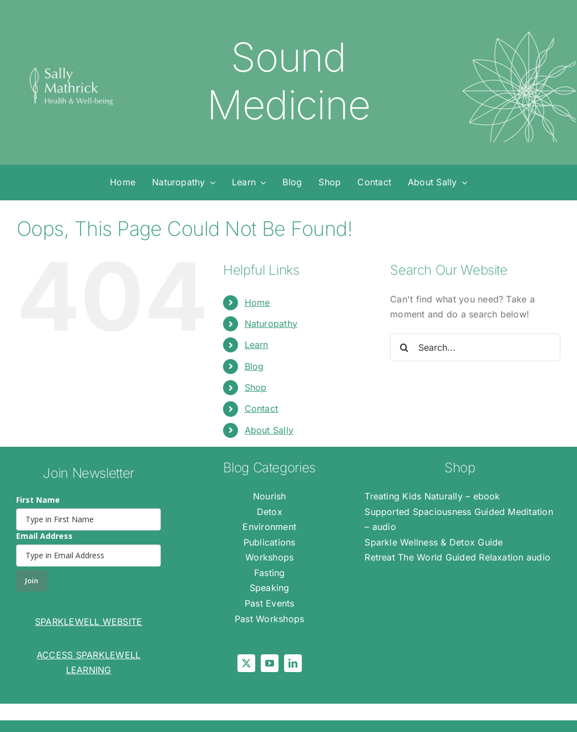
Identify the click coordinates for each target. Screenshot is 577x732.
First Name (38, 499)
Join (31, 580)
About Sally (269, 430)
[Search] (404, 347)
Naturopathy (271, 323)
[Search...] (475, 347)
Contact (262, 408)
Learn (257, 344)
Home (257, 302)
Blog (254, 366)
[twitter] (246, 663)
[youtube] (270, 663)
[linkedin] (293, 663)
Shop (256, 387)
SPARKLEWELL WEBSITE (89, 621)
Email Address (44, 536)
